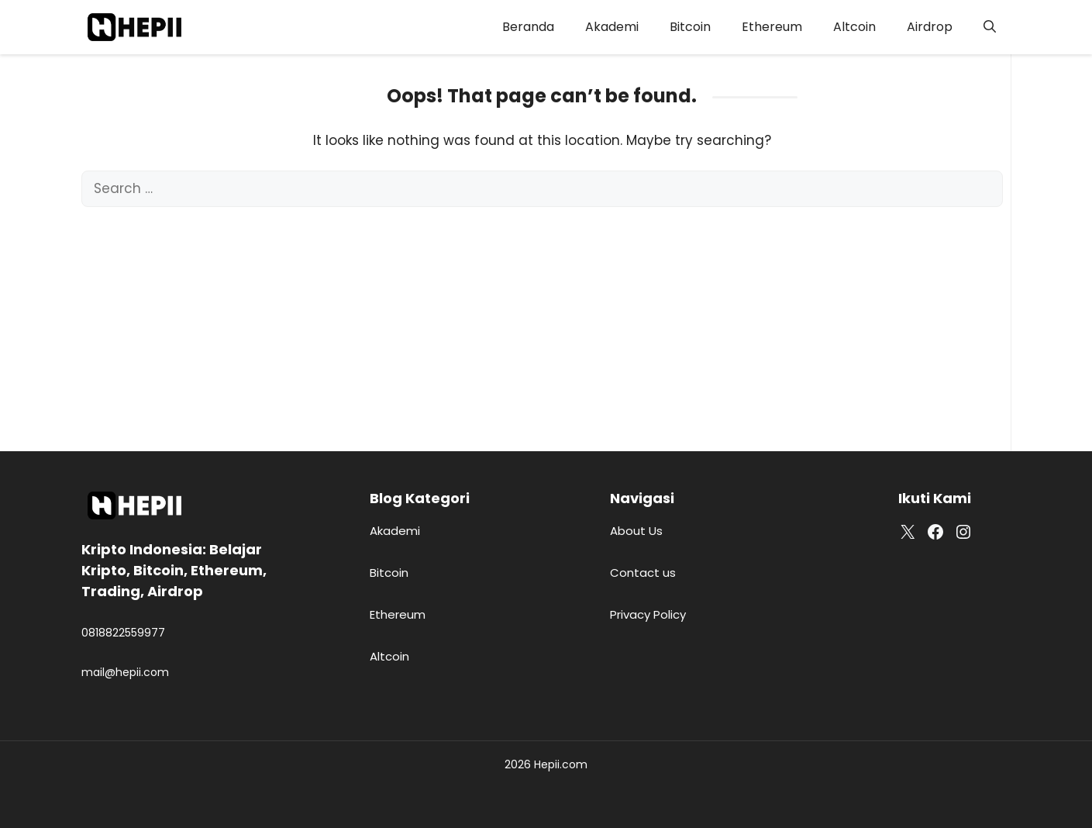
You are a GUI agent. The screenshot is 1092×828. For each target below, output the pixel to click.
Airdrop (929, 27)
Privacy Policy (648, 614)
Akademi (612, 27)
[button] (989, 27)
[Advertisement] (542, 323)
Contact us (643, 572)
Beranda (528, 27)
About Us (636, 531)
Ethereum (772, 27)
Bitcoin (690, 27)
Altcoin (854, 27)
